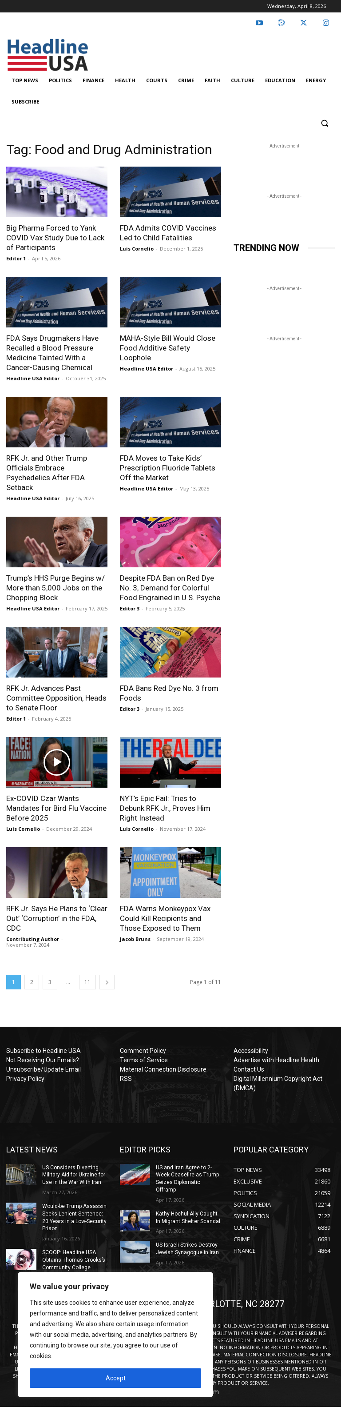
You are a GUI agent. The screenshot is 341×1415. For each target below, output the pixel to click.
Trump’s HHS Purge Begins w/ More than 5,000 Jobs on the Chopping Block (55, 588)
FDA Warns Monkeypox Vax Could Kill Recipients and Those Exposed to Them (165, 918)
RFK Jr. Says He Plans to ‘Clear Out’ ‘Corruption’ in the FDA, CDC (56, 918)
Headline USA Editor (32, 378)
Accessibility (251, 1050)
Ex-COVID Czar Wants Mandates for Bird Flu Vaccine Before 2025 (56, 808)
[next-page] (107, 982)
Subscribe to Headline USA (43, 1050)
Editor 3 (129, 608)
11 (87, 982)
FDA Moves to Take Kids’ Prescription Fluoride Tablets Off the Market (167, 468)
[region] (115, 1334)
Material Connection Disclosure (163, 1069)
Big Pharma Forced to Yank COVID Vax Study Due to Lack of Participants (55, 237)
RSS (126, 1078)
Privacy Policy (25, 1078)
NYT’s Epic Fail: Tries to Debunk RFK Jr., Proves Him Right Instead (165, 808)
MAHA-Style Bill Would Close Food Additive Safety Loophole (167, 348)
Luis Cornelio (137, 248)
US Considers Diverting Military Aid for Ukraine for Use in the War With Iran (73, 1175)
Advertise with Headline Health (276, 1060)
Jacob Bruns (135, 939)
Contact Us (249, 1069)
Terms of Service (144, 1060)
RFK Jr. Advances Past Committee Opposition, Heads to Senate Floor (56, 698)
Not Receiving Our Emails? (42, 1060)
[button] (324, 123)
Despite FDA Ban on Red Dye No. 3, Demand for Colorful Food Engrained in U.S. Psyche (170, 588)
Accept (116, 1378)
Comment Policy (143, 1050)
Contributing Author (32, 939)
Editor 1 (16, 258)
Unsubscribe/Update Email (43, 1069)
